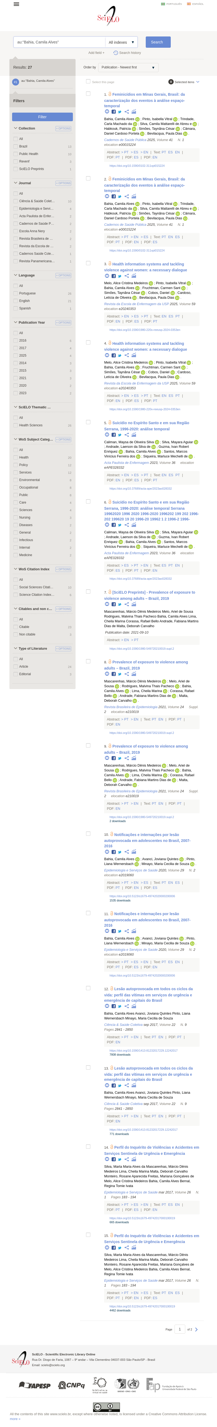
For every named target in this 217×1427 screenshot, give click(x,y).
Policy (23, 465)
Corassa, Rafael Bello (142, 621)
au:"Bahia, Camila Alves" (59, 42)
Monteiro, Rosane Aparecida (125, 1176)
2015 (23, 370)
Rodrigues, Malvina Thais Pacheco (130, 616)
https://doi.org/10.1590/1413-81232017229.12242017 (143, 1050)
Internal (24, 547)
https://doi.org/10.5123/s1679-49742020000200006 (142, 896)
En (146, 152)
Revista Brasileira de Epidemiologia (37, 239)
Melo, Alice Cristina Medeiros (126, 283)
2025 (23, 355)
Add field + (96, 53)
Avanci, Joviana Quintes (160, 859)
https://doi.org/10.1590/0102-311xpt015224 (137, 165)
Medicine (25, 555)
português (174, 4)
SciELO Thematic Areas (36, 407)
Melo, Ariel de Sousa (177, 611)
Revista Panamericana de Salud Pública (37, 261)
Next (196, 1332)
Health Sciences (31, 425)
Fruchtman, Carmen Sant (161, 288)
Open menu (18, 4)
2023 (23, 393)
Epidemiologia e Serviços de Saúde (37, 208)
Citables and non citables (36, 609)
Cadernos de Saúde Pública (37, 223)
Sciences (26, 510)
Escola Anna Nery (32, 231)
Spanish (25, 308)
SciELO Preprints (31, 169)
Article (23, 666)
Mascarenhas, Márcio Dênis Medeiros (132, 611)
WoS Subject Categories (36, 439)
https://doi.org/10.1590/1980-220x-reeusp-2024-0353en (144, 329)
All (21, 139)
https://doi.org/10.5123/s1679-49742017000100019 (142, 1218)
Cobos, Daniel (158, 293)
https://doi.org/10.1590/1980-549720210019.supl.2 (141, 648)
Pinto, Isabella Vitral (157, 119)
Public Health (28, 154)
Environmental (29, 480)
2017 (23, 348)
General (25, 532)
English (24, 301)
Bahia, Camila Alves (119, 119)
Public (23, 495)
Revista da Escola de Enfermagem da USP (37, 246)
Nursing (24, 517)
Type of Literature (33, 648)
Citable (24, 627)
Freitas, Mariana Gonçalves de (171, 1176)
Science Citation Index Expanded (37, 595)
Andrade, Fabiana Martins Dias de (145, 696)
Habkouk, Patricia (117, 129)
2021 (23, 378)
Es (136, 152)
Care (22, 502)
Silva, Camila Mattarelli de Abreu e (166, 124)
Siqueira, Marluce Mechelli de (165, 456)
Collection (27, 128)
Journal (25, 183)
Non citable (27, 634)
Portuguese (27, 293)
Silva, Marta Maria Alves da (124, 1167)
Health (24, 457)
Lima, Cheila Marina (147, 691)
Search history (130, 53)
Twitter (120, 112)
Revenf (24, 161)
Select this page (103, 82)
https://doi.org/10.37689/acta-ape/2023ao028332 (140, 488)
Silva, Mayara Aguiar (177, 442)
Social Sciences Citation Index (37, 587)
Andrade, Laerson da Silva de (128, 447)
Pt (126, 152)
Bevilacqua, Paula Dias (164, 133)
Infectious (26, 540)
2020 (23, 385)
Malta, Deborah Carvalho (135, 626)
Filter (42, 117)
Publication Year (32, 322)
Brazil (23, 146)
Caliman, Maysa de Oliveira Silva (129, 442)
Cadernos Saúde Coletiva (37, 254)
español (198, 4)
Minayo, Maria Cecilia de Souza (165, 864)
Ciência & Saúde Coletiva (37, 201)
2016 (23, 340)
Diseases (26, 525)
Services (25, 472)
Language (27, 275)
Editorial (25, 674)
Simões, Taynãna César (157, 129)
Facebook (114, 112)
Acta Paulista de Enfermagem (37, 216)
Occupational (28, 487)
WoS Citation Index (34, 569)
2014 (23, 363)
